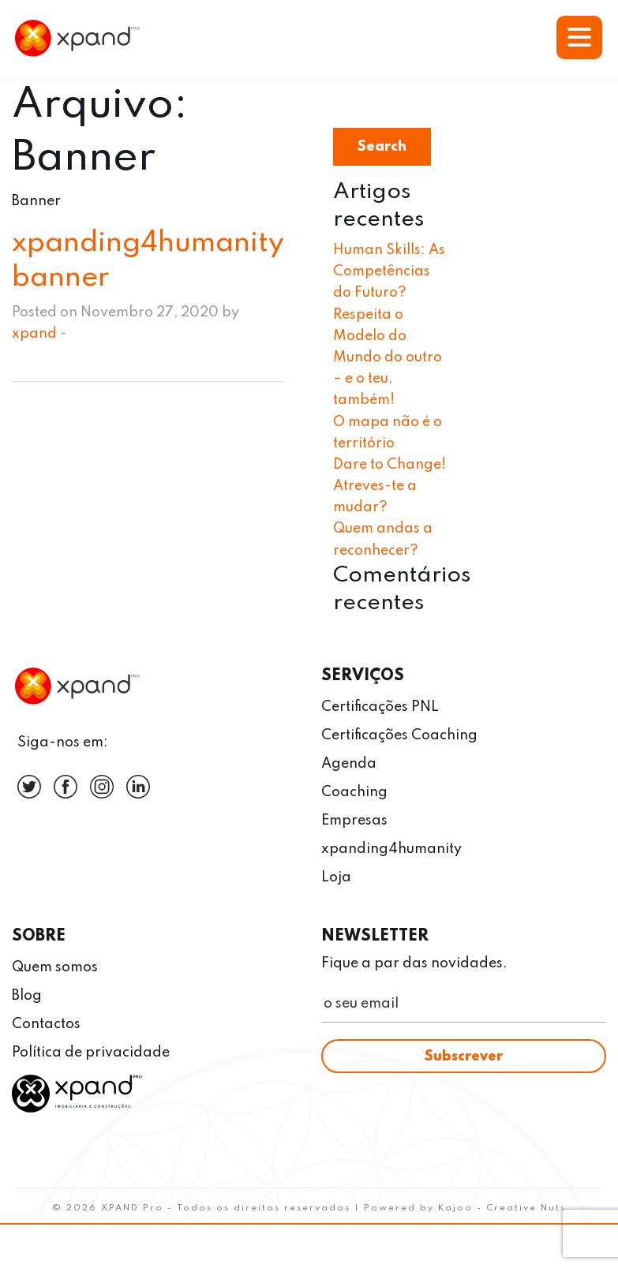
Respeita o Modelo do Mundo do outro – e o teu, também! (387, 358)
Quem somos (55, 967)
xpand (34, 334)
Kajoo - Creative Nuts (502, 1208)
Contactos (46, 1024)
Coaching (354, 792)
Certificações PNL (380, 707)
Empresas (354, 821)
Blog (27, 996)
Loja (336, 877)
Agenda (348, 764)
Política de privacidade (91, 1052)
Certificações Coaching (399, 735)
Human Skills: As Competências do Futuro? (389, 271)
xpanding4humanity (391, 849)
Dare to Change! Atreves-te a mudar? (389, 486)
